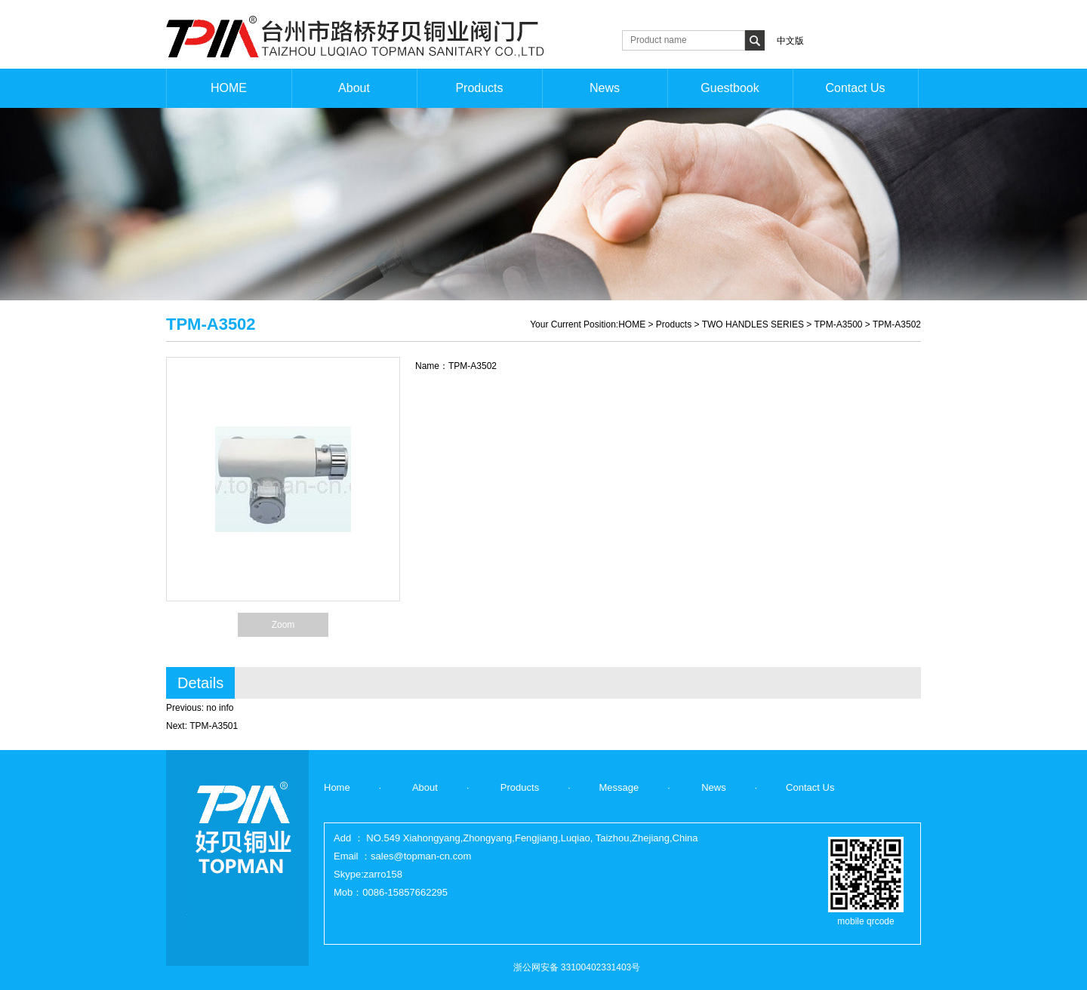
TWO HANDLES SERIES (753, 324)
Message (619, 787)
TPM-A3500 (838, 324)
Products (673, 324)
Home (337, 787)
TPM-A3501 (213, 726)
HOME (631, 324)
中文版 (790, 40)
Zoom (283, 625)
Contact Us (810, 787)
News (712, 787)
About (424, 787)
